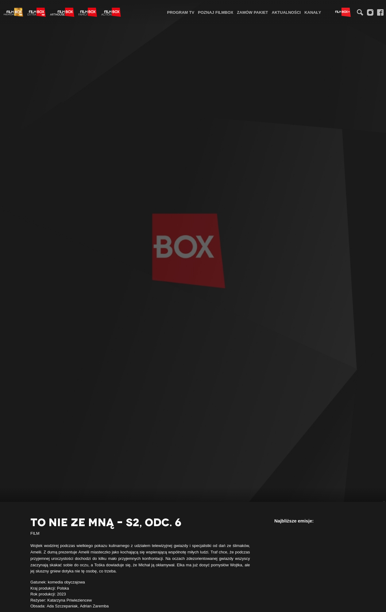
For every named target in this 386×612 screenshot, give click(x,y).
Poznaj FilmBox (215, 12)
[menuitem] (180, 12)
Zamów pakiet (252, 12)
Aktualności (286, 12)
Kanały (312, 12)
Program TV (181, 12)
